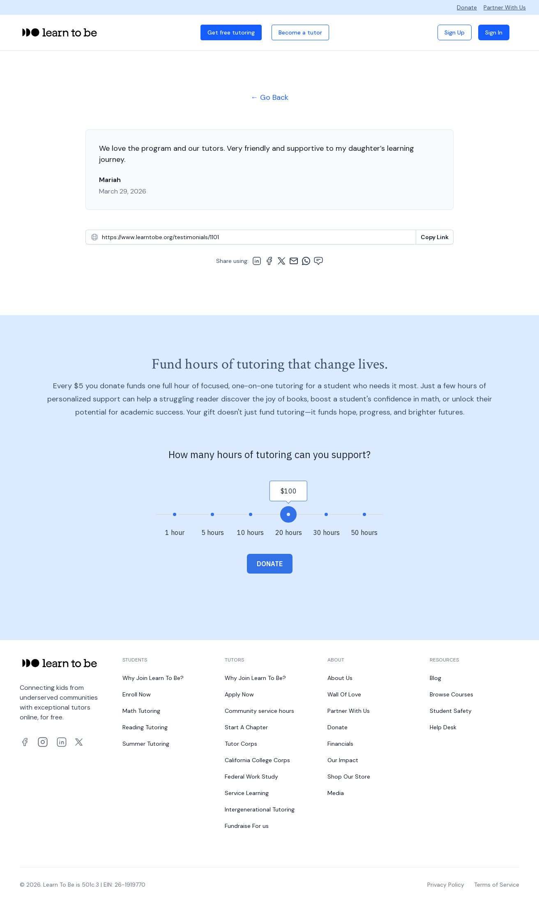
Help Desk (443, 727)
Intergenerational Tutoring (260, 809)
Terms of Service (496, 884)
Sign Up (455, 32)
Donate (467, 7)
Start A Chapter (246, 727)
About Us (339, 678)
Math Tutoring (141, 710)
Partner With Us (505, 7)
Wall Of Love (344, 694)
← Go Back (269, 97)
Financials (340, 743)
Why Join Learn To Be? (153, 678)
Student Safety (451, 710)
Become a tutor (300, 32)
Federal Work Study (251, 776)
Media (335, 793)
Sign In (493, 32)
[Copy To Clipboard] (435, 237)
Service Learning (247, 793)
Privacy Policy (445, 884)
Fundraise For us (247, 826)
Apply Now (239, 694)
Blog (435, 678)
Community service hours (259, 710)
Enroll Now (136, 694)
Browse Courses (451, 694)
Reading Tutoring (145, 727)
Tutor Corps (241, 743)
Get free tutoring (231, 32)
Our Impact (342, 760)
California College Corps (257, 760)
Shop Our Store (348, 776)
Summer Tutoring (145, 743)
